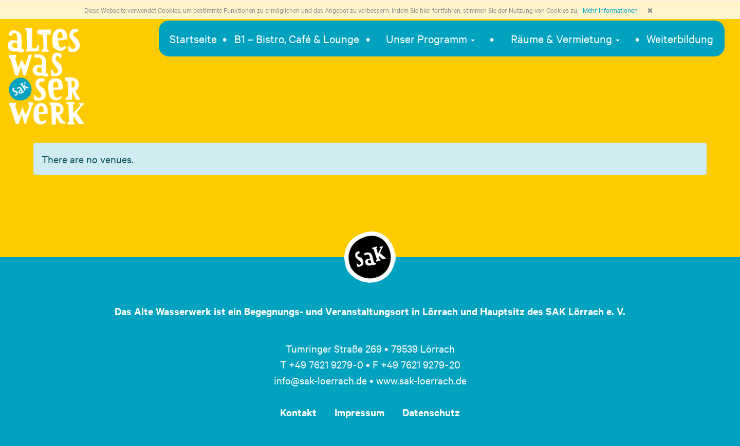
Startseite (193, 38)
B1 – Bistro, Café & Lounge (296, 38)
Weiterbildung (679, 38)
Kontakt (298, 412)
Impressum (359, 412)
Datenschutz (431, 412)
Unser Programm (430, 38)
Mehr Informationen (610, 9)
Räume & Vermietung (565, 38)
